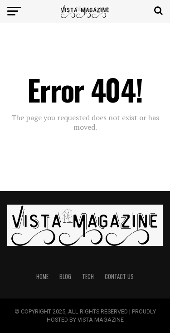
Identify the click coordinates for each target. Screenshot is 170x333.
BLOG (65, 276)
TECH (88, 276)
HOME (42, 276)
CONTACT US (119, 276)
